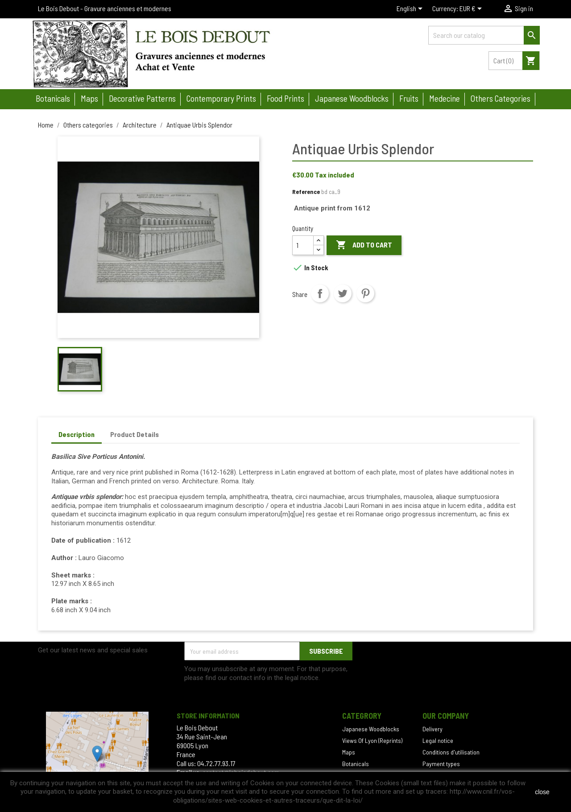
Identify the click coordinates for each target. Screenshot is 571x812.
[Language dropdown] (411, 9)
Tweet (343, 293)
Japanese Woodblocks (370, 729)
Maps (89, 98)
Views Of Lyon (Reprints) (372, 740)
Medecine (444, 98)
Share (320, 293)
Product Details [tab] (134, 434)
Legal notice (437, 740)
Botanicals (53, 98)
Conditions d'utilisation (451, 752)
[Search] (484, 35)
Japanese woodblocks (352, 98)
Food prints (285, 98)
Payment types (441, 763)
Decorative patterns (142, 98)
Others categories (500, 98)
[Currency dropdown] (472, 9)
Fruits (408, 98)
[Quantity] (303, 245)
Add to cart (364, 245)
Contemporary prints (221, 98)
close (542, 792)
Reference (306, 191)
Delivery (432, 729)
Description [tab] (76, 434)
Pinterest (365, 293)
